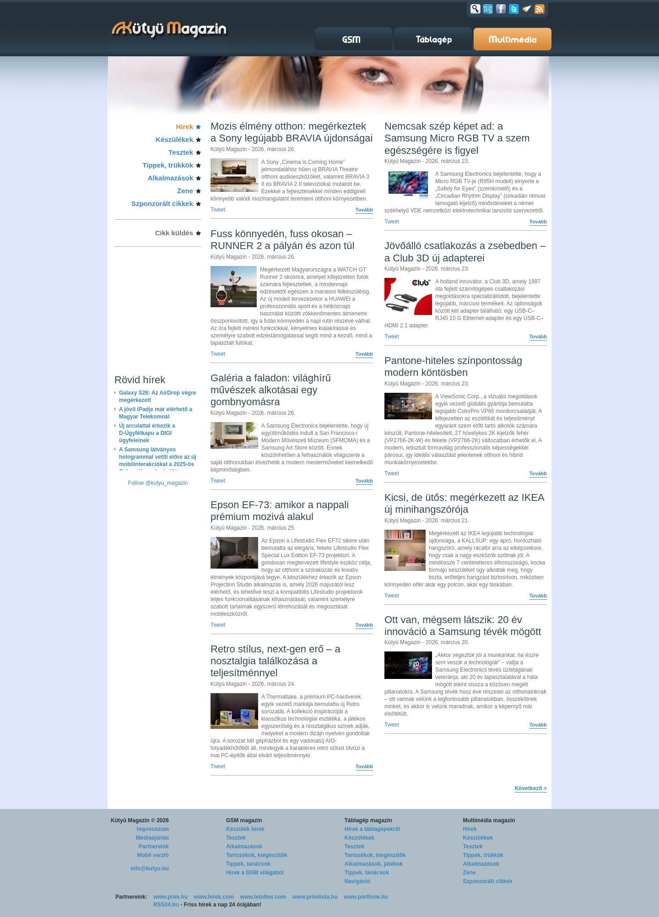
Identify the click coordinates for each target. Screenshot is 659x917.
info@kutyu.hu (149, 868)
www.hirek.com (214, 897)
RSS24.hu (166, 904)
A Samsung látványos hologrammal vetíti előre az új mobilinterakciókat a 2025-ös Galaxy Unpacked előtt (157, 460)
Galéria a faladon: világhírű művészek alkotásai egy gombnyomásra (271, 390)
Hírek (184, 126)
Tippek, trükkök (167, 165)
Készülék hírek (245, 829)
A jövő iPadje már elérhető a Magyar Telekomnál (155, 413)
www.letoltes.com (263, 897)
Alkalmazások (170, 178)
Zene (185, 191)
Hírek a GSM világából (255, 872)
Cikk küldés (174, 233)
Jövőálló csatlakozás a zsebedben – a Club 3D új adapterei (465, 251)
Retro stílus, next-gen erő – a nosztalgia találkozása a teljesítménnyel (275, 661)
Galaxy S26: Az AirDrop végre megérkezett (157, 396)
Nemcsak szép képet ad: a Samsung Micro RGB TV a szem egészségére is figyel (456, 138)
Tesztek (180, 152)
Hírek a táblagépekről (372, 829)
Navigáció (358, 881)
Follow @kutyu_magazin (158, 483)
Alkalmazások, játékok (374, 864)
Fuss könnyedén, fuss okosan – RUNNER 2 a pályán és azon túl (282, 239)
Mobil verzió (153, 855)
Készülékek (174, 139)
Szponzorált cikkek (162, 203)
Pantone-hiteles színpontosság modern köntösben (453, 366)
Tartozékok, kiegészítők (256, 855)
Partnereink (154, 846)
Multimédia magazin (489, 820)
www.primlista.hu (315, 897)
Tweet (218, 209)
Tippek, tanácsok (248, 864)
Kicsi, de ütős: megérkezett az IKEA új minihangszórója (464, 503)
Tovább (364, 209)
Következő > (531, 788)
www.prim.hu (170, 897)
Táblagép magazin (368, 820)
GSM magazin (244, 820)
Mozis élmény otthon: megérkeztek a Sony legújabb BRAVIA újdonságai (292, 132)
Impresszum (153, 829)
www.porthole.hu (366, 897)
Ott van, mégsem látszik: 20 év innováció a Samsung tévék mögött (462, 625)
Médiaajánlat (152, 838)
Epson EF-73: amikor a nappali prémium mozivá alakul (280, 510)
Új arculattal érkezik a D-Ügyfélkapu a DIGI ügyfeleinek (147, 433)
